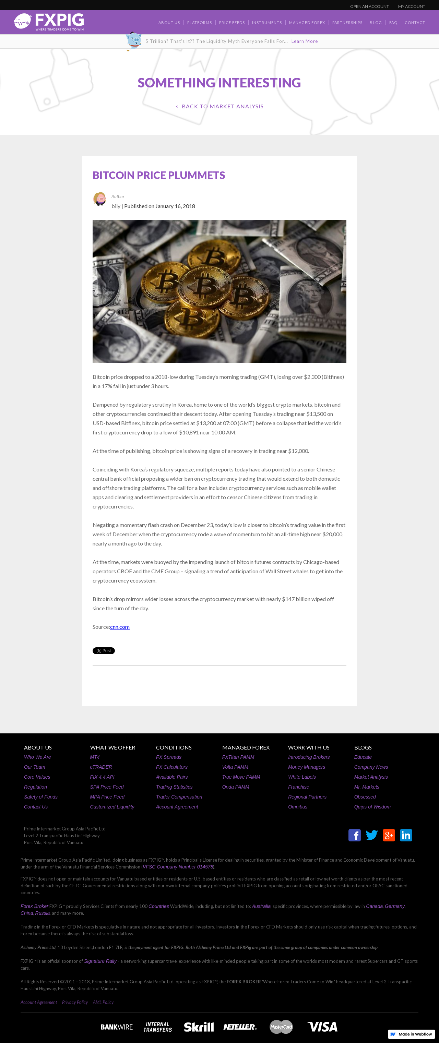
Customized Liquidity (112, 807)
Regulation (35, 787)
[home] (49, 23)
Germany (395, 906)
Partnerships (347, 22)
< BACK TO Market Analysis (220, 106)
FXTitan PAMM (238, 757)
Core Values (37, 777)
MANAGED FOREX (246, 747)
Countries (159, 906)
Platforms (199, 22)
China (27, 913)
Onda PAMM (235, 787)
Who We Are (37, 757)
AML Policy (103, 1002)
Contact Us (36, 807)
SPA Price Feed (107, 787)
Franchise (298, 787)
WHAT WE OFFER (112, 747)
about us (169, 22)
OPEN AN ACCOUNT (369, 6)
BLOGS (363, 747)
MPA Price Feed (107, 797)
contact (415, 22)
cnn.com (120, 626)
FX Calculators (172, 767)
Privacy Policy (75, 1002)
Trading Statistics (174, 787)
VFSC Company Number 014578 (178, 867)
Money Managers (306, 767)
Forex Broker (34, 906)
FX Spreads (168, 757)
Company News (371, 767)
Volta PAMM (235, 767)
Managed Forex (307, 22)
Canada (374, 906)
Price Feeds (232, 22)
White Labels (302, 777)
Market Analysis (371, 777)
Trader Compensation (179, 797)
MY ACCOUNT (411, 6)
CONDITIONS (174, 747)
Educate (363, 757)
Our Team (34, 767)
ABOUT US (38, 747)
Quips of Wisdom (372, 807)
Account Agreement (177, 807)
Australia (261, 906)
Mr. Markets (366, 787)
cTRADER (101, 767)
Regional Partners (307, 797)
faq (393, 22)
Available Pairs (172, 777)
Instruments (267, 22)
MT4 (95, 757)
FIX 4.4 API (102, 777)
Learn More (305, 41)
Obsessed (365, 797)
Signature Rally (100, 961)
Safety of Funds (41, 797)
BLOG (376, 22)
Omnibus (297, 807)
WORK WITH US (309, 747)
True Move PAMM (241, 777)
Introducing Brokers (309, 757)
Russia (42, 913)
